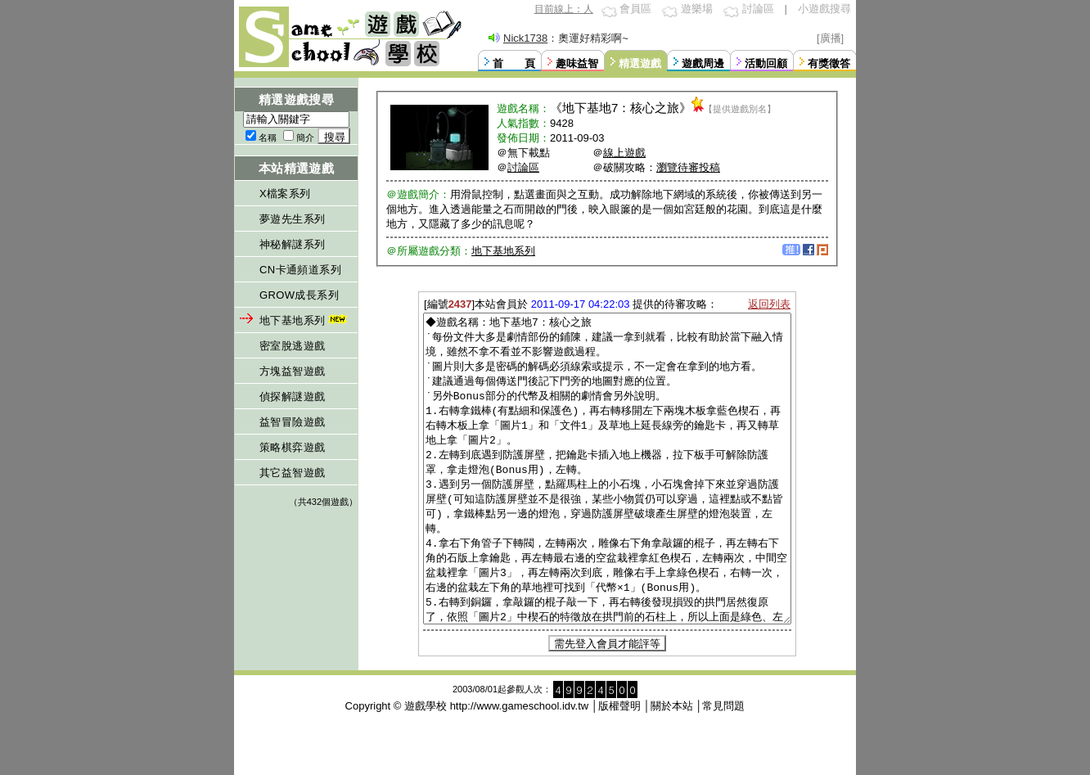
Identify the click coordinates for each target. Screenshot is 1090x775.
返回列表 (769, 304)
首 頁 (514, 63)
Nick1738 (525, 38)
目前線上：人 (563, 9)
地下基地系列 (304, 320)
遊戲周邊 (703, 63)
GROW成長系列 (299, 295)
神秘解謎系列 (292, 244)
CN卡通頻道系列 (300, 270)
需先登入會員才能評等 (607, 705)
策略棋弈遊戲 (292, 447)
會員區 (635, 8)
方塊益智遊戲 (292, 371)
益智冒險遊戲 (292, 422)
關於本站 (672, 767)
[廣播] (830, 38)
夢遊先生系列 (292, 219)
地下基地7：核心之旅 (620, 108)
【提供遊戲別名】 (740, 109)
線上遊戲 (624, 152)
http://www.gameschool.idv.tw (519, 767)
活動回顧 (766, 63)
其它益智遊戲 (292, 472)
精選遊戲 (640, 63)
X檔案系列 (285, 193)
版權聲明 (619, 767)
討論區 (758, 8)
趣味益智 (577, 63)
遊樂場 (697, 8)
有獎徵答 (829, 63)
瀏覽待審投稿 (688, 167)
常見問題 (723, 767)
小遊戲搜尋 (824, 8)
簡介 (305, 137)
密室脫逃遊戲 (292, 346)
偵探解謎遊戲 (292, 396)
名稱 (268, 137)
